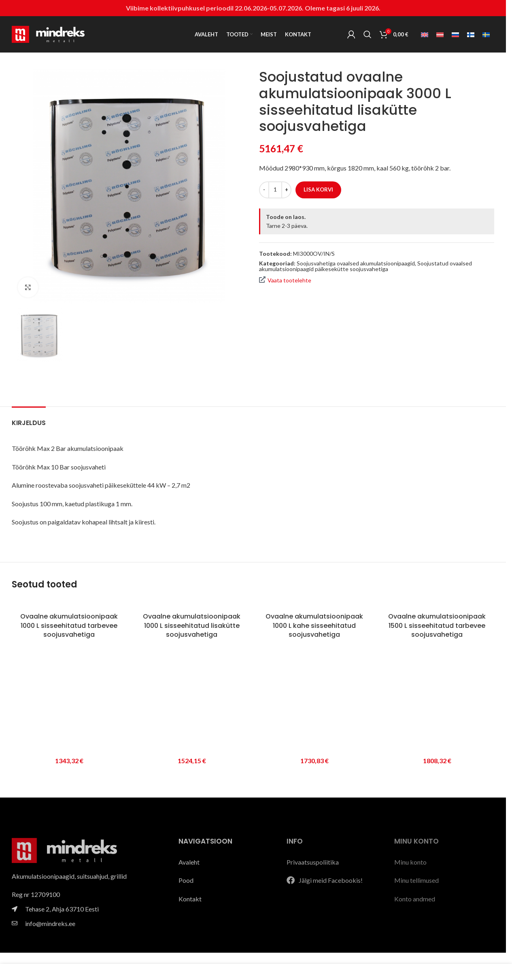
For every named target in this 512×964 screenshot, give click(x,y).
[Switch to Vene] (455, 34)
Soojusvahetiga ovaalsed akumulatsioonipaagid (356, 263)
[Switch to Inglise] (424, 34)
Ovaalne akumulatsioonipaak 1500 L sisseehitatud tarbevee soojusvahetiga (437, 625)
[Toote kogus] (275, 189)
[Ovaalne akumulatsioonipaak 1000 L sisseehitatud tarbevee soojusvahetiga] (69, 603)
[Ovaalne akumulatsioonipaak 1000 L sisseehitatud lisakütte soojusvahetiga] (191, 603)
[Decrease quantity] (264, 189)
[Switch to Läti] (440, 34)
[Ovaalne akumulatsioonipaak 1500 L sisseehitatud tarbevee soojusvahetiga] (437, 603)
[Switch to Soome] (470, 34)
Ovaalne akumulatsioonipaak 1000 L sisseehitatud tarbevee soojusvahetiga (69, 625)
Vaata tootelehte (285, 280)
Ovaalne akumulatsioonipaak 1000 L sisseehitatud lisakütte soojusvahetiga (191, 625)
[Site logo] (48, 33)
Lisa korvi (318, 189)
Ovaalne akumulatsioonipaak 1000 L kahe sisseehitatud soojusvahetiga (314, 625)
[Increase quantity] (286, 189)
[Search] (367, 34)
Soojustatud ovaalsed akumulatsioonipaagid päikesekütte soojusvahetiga (365, 266)
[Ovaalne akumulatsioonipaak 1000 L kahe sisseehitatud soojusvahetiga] (314, 603)
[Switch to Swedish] (486, 34)
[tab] (29, 418)
